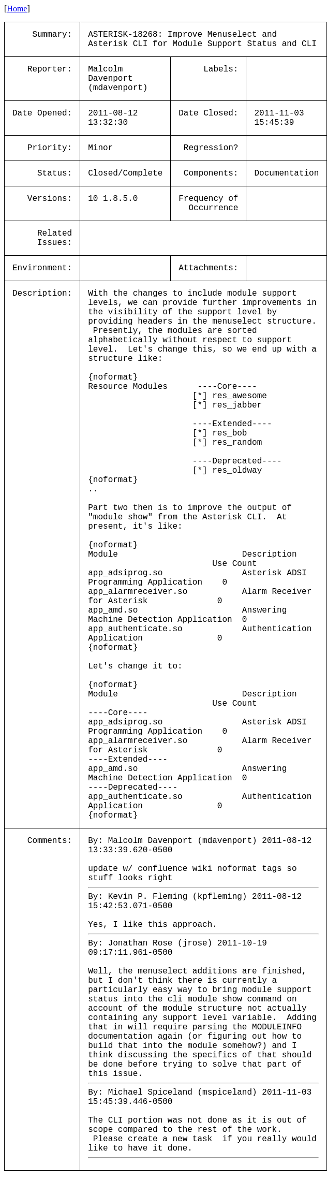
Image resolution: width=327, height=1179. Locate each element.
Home (17, 8)
